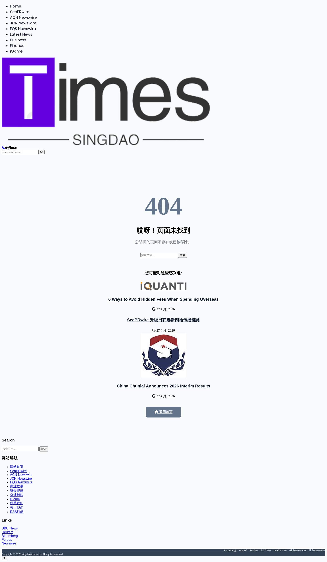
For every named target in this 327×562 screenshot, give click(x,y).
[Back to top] (4, 558)
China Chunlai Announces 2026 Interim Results (163, 386)
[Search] (42, 152)
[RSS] (3, 148)
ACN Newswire (23, 17)
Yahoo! (242, 550)
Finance (17, 45)
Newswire (9, 543)
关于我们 (16, 507)
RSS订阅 (17, 512)
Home (15, 6)
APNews (266, 550)
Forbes (7, 539)
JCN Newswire (23, 23)
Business (18, 40)
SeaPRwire (19, 11)
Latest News (21, 34)
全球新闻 (16, 495)
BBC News (10, 528)
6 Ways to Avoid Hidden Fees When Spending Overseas (163, 299)
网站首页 (16, 467)
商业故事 (16, 486)
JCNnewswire (317, 550)
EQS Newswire (23, 28)
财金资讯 (16, 490)
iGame (16, 51)
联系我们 (16, 503)
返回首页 (163, 412)
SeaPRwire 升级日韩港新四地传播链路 (163, 320)
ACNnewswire (297, 550)
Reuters (7, 532)
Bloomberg (10, 536)
